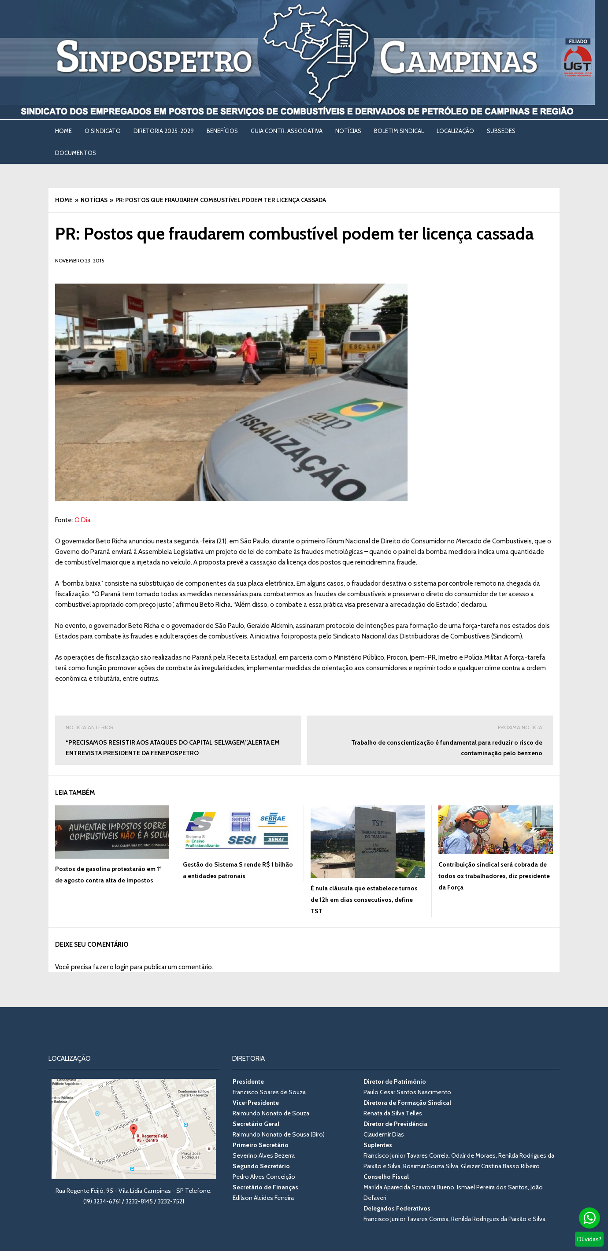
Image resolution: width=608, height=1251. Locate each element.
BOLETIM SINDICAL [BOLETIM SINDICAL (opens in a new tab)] (399, 130)
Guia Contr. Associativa (287, 130)
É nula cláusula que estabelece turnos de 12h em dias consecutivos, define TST (364, 899)
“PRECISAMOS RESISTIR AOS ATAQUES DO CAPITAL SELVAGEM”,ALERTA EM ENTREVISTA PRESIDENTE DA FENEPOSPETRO (178, 739)
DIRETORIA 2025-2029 (163, 130)
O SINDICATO (103, 130)
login (122, 967)
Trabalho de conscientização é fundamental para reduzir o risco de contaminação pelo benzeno (429, 739)
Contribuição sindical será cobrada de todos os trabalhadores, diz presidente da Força (494, 875)
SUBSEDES (501, 130)
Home (63, 130)
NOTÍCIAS (348, 130)
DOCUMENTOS (75, 152)
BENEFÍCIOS (222, 130)
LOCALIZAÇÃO (455, 130)
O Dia (82, 520)
